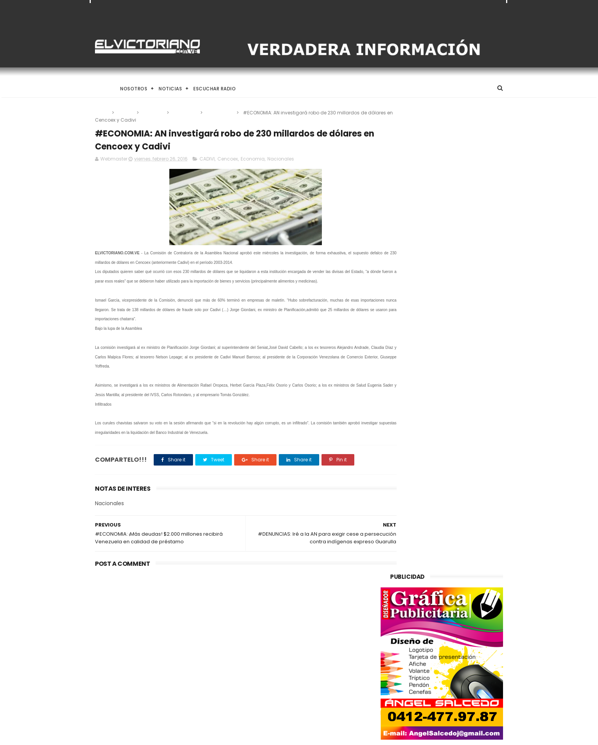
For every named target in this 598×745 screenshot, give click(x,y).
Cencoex (153, 112)
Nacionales (220, 112)
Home (102, 88)
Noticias (170, 88)
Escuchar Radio (214, 88)
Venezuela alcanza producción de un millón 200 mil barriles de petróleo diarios (155, 623)
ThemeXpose (138, 735)
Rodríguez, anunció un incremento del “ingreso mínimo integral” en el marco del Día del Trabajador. (318, 698)
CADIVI (125, 112)
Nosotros (133, 88)
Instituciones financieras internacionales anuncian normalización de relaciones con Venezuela (313, 623)
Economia (185, 112)
